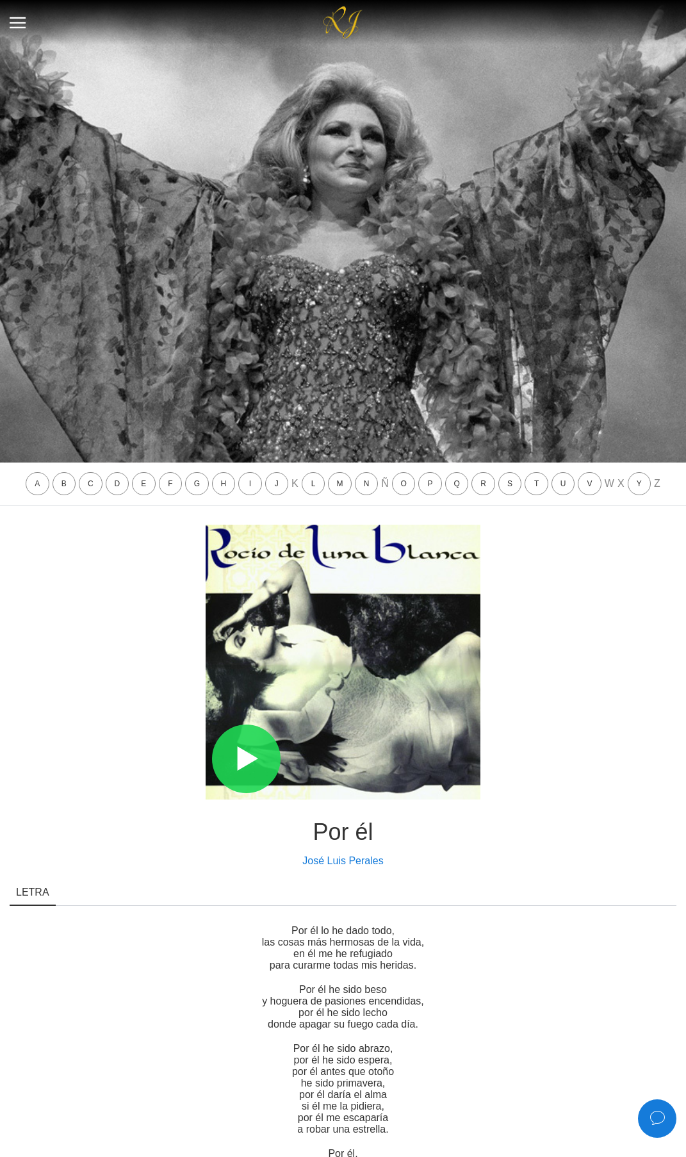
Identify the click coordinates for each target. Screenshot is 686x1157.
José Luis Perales (342, 860)
